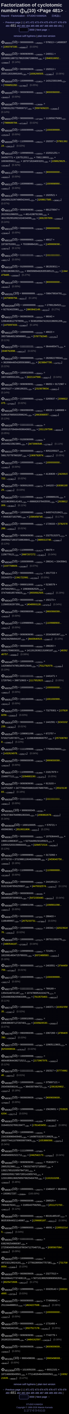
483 (23, 26)
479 (64, 22)
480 (7, 26)
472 (32, 22)
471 (28, 22)
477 (55, 22)
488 (46, 26)
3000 (31, 29)
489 (51, 26)
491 (60, 26)
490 (56, 26)
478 (60, 22)
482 (19, 26)
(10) (9, 42)
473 (37, 22)
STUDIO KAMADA (36, 15)
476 (51, 22)
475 (46, 22)
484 (28, 26)
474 (41, 22)
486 (37, 26)
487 (42, 26)
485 (32, 26)
